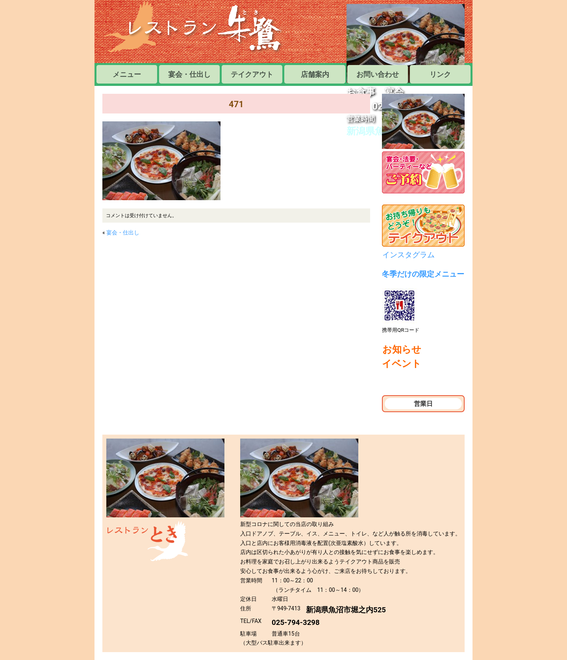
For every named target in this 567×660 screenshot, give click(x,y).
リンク (440, 74)
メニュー (130, 74)
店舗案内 (315, 74)
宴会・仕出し (189, 74)
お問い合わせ (377, 74)
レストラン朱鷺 (194, 27)
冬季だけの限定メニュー (423, 274)
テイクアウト (252, 74)
